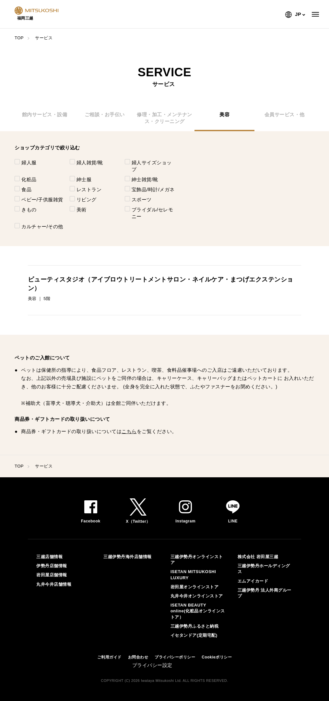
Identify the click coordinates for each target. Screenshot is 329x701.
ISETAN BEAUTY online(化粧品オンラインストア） (197, 611)
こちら (129, 431)
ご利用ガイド (109, 657)
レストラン (89, 189)
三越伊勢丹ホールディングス (264, 568)
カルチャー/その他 (42, 226)
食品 (26, 189)
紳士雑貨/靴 (145, 179)
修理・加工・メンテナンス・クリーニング (164, 118)
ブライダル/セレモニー (152, 213)
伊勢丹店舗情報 (51, 565)
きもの (29, 209)
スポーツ (142, 199)
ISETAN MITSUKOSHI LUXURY (193, 574)
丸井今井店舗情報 (53, 584)
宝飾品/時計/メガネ (153, 189)
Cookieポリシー (217, 657)
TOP (19, 37)
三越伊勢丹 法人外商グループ (264, 593)
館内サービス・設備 (44, 114)
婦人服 (29, 162)
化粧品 (29, 179)
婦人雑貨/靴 (89, 162)
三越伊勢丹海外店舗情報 (127, 556)
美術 (81, 209)
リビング (86, 199)
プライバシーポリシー (175, 657)
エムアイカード (253, 581)
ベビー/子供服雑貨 (42, 199)
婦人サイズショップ (152, 166)
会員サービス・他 (284, 114)
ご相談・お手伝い (105, 114)
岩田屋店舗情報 (51, 574)
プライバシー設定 (152, 665)
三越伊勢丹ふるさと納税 (194, 626)
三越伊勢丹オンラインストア (196, 559)
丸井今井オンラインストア (196, 596)
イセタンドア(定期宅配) (193, 635)
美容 (224, 114)
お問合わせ (138, 657)
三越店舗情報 (49, 556)
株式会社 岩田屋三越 (258, 556)
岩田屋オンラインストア (194, 586)
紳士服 (84, 179)
